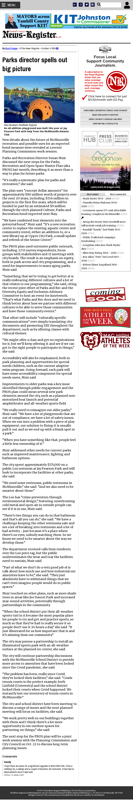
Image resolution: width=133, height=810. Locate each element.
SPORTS (98, 119)
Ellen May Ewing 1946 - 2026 (98, 252)
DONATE (122, 110)
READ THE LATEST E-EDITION (104, 115)
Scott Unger (12, 48)
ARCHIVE (117, 119)
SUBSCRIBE (88, 110)
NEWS (90, 119)
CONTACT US (111, 124)
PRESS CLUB (111, 110)
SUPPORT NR (97, 124)
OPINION (107, 119)
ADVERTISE (99, 110)
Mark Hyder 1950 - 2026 (96, 198)
